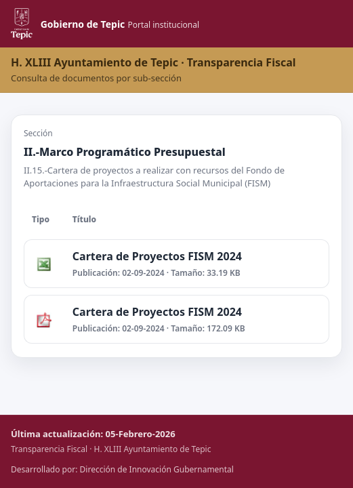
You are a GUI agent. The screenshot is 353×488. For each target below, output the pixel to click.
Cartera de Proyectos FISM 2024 (157, 256)
